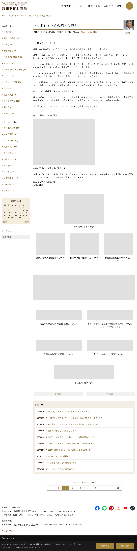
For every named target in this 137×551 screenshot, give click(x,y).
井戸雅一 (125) (10, 166)
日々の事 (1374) (10, 88)
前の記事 (58, 394)
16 (20, 213)
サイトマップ (9, 531)
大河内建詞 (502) (11, 134)
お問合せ (108, 6)
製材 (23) (7, 107)
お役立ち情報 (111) (12, 101)
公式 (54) (7, 32)
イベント (79, 6)
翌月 (27, 222)
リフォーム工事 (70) (12, 82)
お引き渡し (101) (11, 51)
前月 (5, 222)
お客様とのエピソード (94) (15, 69)
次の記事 (110, 394)
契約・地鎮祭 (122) (12, 38)
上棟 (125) (8, 44)
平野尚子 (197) (10, 191)
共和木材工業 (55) (11, 128)
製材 (83, 32)
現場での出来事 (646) (13, 57)
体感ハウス (94, 6)
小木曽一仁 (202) (11, 159)
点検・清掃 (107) (11, 95)
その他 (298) (9, 113)
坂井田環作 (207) (11, 140)
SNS (120, 6)
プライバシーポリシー (60, 544)
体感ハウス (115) (11, 63)
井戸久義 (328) (10, 153)
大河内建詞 (92, 32)
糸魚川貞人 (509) (11, 147)
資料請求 (66, 6)
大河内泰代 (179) (11, 178)
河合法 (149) (9, 172)
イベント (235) (10, 76)
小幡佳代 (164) (10, 184)
